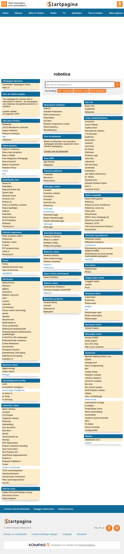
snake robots (8, 371)
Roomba (48, 199)
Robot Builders (9, 498)
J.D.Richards (91, 134)
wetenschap (90, 399)
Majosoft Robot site (11, 189)
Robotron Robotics (11, 133)
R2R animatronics (52, 114)
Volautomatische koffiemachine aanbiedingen (16, 333)
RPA (87, 421)
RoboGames (91, 214)
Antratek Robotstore (53, 111)
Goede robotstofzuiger (54, 221)
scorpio (88, 284)
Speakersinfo (91, 180)
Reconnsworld (9, 161)
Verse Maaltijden (98, 91)
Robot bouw (49, 180)
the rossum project (93, 387)
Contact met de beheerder (56, 151)
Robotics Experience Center (57, 124)
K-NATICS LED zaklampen (14, 337)
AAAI (4, 384)
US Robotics (8, 307)
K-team (5, 245)
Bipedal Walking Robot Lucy (98, 356)
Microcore (48, 177)
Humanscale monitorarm (13, 476)
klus (4, 174)
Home (5, 13)
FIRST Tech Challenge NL (97, 217)
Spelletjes (77, 13)
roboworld (89, 161)
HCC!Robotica (9, 220)
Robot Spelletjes (10, 208)
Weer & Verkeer (36, 13)
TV (64, 13)
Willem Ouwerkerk (10, 164)
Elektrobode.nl (9, 322)
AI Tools (6, 396)
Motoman (6, 421)
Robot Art (6, 183)
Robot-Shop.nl (9, 217)
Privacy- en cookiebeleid (15, 534)
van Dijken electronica (95, 174)
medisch (47, 264)
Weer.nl (5, 87)
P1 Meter (89, 424)
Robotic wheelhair (52, 261)
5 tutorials (48, 174)
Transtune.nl (8, 226)
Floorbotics (49, 196)
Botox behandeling (93, 412)
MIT (86, 369)
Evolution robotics (52, 193)
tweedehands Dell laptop (13, 352)
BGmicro (6, 286)
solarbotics (90, 171)
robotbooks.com (92, 440)
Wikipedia (6, 124)
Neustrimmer (8, 319)
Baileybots (48, 311)
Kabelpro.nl (7, 359)
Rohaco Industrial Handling (14, 446)
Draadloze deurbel (10, 349)
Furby (5, 264)
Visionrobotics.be (10, 436)
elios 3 (88, 186)
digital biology (8, 368)
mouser (5, 301)
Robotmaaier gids (93, 312)
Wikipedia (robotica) (94, 242)
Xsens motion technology (14, 310)
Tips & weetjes (95, 13)
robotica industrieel (11, 467)
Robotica (6, 223)
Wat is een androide (94, 347)
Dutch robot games (94, 198)
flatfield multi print (10, 295)
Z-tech (5, 464)
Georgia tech (91, 362)
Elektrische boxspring (12, 356)
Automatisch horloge (94, 402)
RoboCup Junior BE (94, 220)
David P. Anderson (10, 149)
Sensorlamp (7, 346)
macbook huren (92, 189)
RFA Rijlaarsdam (10, 443)
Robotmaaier (91, 318)
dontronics (7, 292)
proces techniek (92, 427)
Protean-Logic (91, 155)
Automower (90, 297)
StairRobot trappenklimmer (14, 455)
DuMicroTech (91, 127)
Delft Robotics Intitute (95, 390)
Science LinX (8, 198)
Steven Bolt (7, 192)
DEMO (88, 359)
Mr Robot (89, 149)
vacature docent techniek (96, 418)
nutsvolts (6, 304)
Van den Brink (8, 427)
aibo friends (49, 162)
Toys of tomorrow (10, 270)
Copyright (67, 534)
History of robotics (52, 236)
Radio (53, 13)
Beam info (89, 106)
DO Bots (48, 121)
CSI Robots (7, 415)
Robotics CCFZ (92, 223)
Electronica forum (10, 495)
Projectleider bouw (93, 408)
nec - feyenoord (65, 91)
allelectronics (8, 282)
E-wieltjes (89, 405)
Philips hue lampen (52, 246)
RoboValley (49, 117)
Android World (50, 302)
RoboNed (6, 214)
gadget (88, 306)
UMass (88, 393)
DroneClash (90, 229)
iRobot (88, 272)
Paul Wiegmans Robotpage (15, 158)
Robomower (90, 303)
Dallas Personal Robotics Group (17, 492)
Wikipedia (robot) (93, 239)
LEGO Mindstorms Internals (15, 127)
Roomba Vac (50, 202)
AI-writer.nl (7, 393)
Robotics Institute (93, 375)
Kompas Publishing (86, 545)
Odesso (6, 211)
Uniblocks (6, 139)
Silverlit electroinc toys (12, 267)
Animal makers (92, 328)
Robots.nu (7, 202)
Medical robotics (51, 255)
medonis (89, 143)
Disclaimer (82, 534)
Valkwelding (7, 424)
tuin (86, 309)
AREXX (47, 108)
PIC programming (10, 248)
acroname (89, 121)
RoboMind (7, 186)
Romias (5, 440)
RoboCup (89, 202)
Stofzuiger (48, 227)
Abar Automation (10, 449)
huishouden (49, 211)
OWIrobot (89, 152)
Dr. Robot (89, 177)
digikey (5, 289)
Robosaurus (49, 308)
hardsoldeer (90, 415)
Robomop (48, 205)
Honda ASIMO (91, 337)
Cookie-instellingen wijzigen (45, 534)
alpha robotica (9, 409)
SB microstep (91, 164)
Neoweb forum (9, 195)
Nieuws (18, 13)
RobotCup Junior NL (94, 208)
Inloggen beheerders (44, 509)
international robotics (94, 131)
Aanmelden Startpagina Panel (16, 84)
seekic (5, 313)
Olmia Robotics (51, 127)
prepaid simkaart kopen (96, 183)
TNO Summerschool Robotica (99, 226)
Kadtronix (89, 137)
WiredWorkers (50, 130)
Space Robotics (51, 277)
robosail (47, 305)
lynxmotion (90, 140)
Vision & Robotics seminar (14, 205)
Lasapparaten (91, 430)
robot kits (89, 158)
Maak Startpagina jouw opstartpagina (13, 4)
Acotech (6, 412)
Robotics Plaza (9, 167)
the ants (88, 384)
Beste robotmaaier (93, 315)
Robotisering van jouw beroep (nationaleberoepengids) (99, 254)
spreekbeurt (90, 245)
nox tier (5, 483)
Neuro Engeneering (94, 365)
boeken (88, 443)
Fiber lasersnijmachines (13, 479)
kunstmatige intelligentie (13, 390)
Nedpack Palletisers (11, 461)
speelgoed (7, 273)
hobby (5, 171)
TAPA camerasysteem (12, 470)
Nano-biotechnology (53, 258)
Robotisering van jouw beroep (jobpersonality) (99, 249)
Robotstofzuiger (51, 215)
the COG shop (91, 344)
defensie (48, 293)
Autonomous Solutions (54, 286)
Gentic (5, 433)
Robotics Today (51, 242)
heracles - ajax (81, 91)
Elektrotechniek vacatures (14, 340)
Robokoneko (91, 269)
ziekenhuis (48, 267)
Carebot (47, 190)
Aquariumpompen (10, 473)
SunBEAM (90, 109)
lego (4, 136)
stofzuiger (48, 208)
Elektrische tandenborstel (14, 329)
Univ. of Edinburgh (93, 396)
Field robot (90, 211)
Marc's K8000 (8, 155)
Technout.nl (7, 254)
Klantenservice (65, 509)
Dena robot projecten (12, 152)
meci (4, 298)
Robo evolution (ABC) (12, 236)
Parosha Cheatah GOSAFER (57, 290)
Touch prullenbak (10, 325)
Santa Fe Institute (93, 381)
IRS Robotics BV (10, 452)
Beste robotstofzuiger (53, 218)
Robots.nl (6, 458)
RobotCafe (7, 239)
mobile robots (91, 372)
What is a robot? (51, 239)
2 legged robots (92, 281)
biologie (6, 374)
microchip (89, 146)
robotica (62, 74)
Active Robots (91, 124)
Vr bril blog (7, 399)
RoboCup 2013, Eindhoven (97, 205)
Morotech (6, 430)
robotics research (93, 378)
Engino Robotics (10, 130)
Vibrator (6, 316)
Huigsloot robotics (10, 418)
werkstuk (89, 259)
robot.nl (5, 251)
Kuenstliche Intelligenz (12, 387)
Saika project (91, 341)
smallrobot (90, 167)
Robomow (89, 300)
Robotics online (9, 242)
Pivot (87, 287)
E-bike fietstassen (10, 343)
